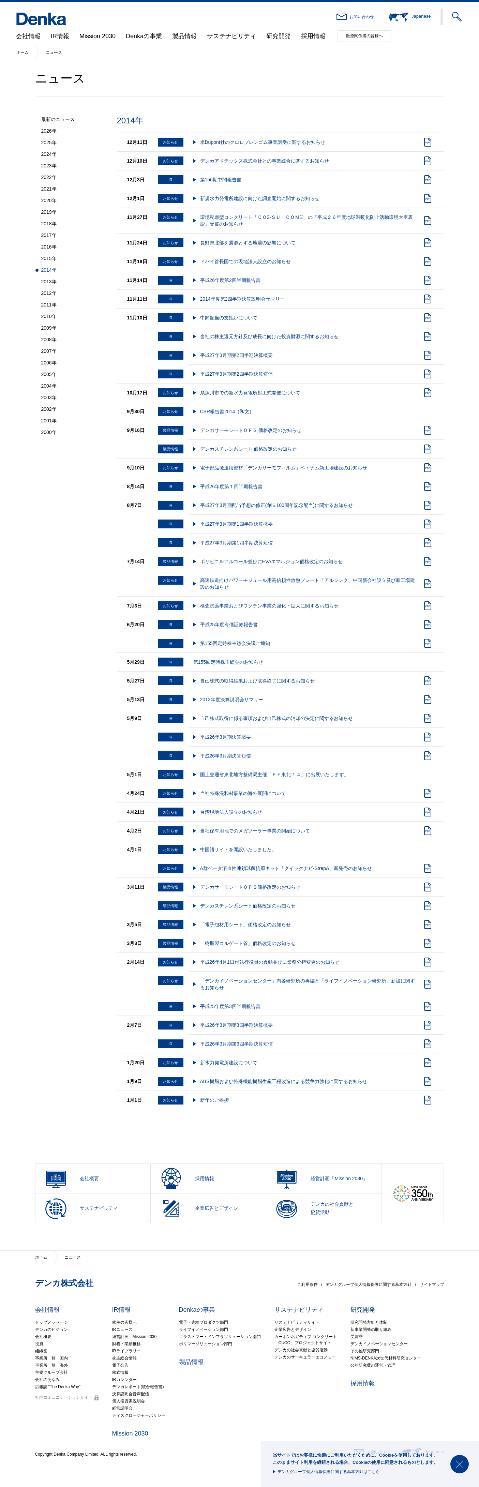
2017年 (49, 235)
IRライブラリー (126, 1351)
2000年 (49, 432)
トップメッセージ (51, 1322)
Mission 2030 (97, 36)
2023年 (49, 165)
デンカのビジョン (51, 1329)
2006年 (49, 362)
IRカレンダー (124, 1379)
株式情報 (120, 1372)
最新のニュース (58, 119)
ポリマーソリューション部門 (205, 1343)
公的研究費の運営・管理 (372, 1365)
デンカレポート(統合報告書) (138, 1386)
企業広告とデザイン (292, 1329)
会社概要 (43, 1336)
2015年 (49, 258)
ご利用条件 (307, 1284)
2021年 (49, 189)
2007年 (49, 351)
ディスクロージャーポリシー (138, 1415)
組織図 (41, 1351)
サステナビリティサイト (296, 1322)
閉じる (459, 1464)
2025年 (49, 142)
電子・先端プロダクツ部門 (203, 1322)
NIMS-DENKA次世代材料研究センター (385, 1358)
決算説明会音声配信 (130, 1394)
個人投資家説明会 (128, 1401)
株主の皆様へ (124, 1322)
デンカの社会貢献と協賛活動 (301, 1350)
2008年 (49, 339)
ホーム (22, 52)
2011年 (49, 304)
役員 (39, 1343)
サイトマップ (432, 1284)
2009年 (49, 328)
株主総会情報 (124, 1358)
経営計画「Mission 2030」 (136, 1336)
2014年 (49, 270)
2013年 (49, 281)
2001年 (49, 420)
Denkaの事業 (144, 36)
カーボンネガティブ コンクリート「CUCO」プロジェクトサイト (305, 1339)
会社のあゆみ (47, 1379)
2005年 (49, 374)
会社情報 (28, 36)
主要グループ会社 (51, 1372)
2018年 (49, 223)
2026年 (49, 131)
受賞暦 (356, 1336)
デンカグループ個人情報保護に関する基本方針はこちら (329, 1471)
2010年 (49, 316)
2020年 (49, 200)
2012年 (49, 293)
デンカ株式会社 (64, 1283)
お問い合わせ (361, 16)
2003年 (49, 397)
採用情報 (313, 36)
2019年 (49, 212)
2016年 (49, 247)
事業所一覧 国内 (51, 1358)
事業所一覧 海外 (51, 1365)
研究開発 (278, 36)
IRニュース (122, 1329)
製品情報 (184, 36)
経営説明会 (122, 1408)
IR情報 (60, 36)
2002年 (49, 409)
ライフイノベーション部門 (203, 1329)
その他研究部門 (364, 1351)
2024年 (49, 154)
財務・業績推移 (126, 1343)
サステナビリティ (231, 36)
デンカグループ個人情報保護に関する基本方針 (368, 1284)
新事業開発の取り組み (370, 1329)
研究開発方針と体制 (368, 1322)
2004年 (49, 386)
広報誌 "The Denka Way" (57, 1386)
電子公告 (120, 1365)
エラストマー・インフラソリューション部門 (220, 1336)
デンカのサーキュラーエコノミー (305, 1357)
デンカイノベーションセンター (379, 1343)
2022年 (49, 177)
